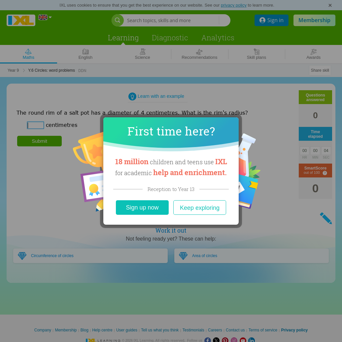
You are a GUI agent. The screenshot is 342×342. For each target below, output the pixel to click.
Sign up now (142, 207)
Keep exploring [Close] (200, 208)
